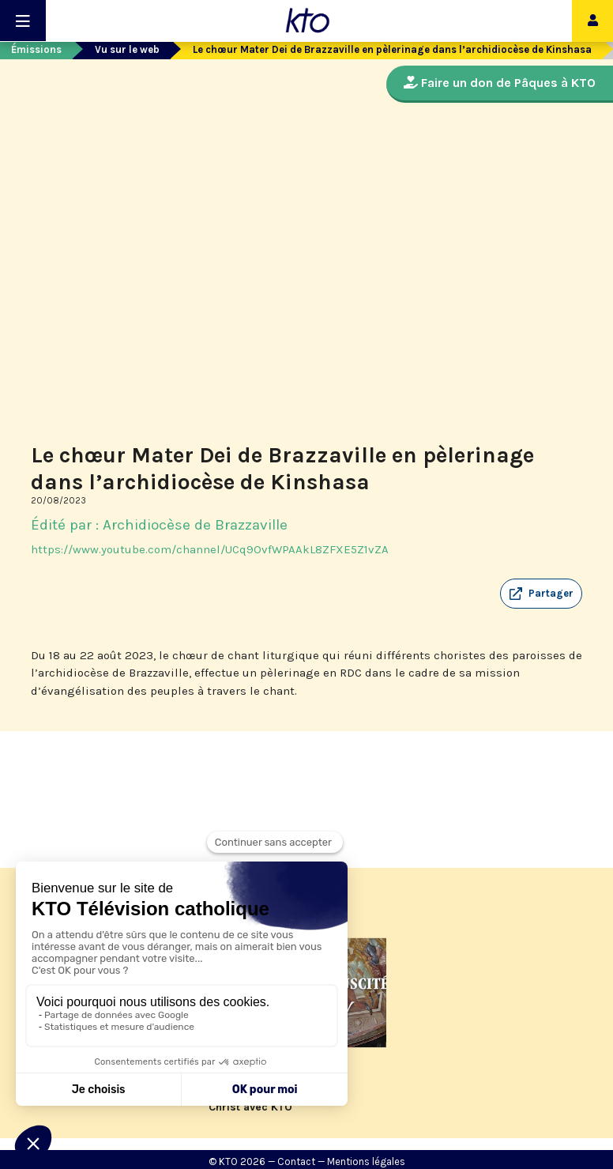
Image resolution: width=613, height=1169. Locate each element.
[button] (541, 594)
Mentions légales (366, 1161)
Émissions (36, 49)
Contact (296, 1161)
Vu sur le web (127, 49)
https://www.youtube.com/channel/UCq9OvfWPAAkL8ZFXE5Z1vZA (210, 549)
